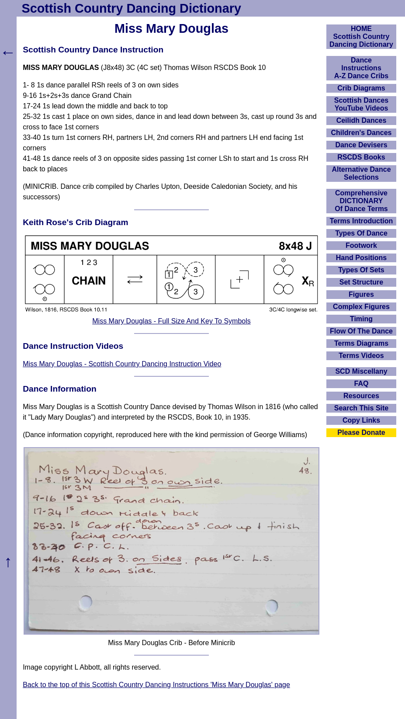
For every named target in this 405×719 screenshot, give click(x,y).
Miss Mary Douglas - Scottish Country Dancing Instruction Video (122, 364)
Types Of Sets (361, 270)
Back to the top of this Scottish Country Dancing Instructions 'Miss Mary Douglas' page (156, 684)
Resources (361, 395)
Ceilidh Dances (361, 120)
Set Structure (361, 282)
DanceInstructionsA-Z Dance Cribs (361, 68)
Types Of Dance (361, 233)
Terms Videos (361, 355)
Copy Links (361, 420)
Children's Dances (361, 132)
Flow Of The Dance (361, 331)
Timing (361, 319)
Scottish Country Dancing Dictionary (131, 8)
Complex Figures (361, 306)
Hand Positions (361, 257)
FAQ (361, 383)
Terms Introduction (361, 221)
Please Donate (361, 432)
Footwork (361, 245)
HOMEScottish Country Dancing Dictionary (361, 36)
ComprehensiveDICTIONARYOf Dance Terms (361, 200)
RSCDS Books (361, 157)
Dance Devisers (361, 145)
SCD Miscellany (361, 371)
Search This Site (361, 408)
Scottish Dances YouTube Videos (361, 104)
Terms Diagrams (361, 343)
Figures (361, 294)
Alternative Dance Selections (361, 173)
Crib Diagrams (361, 88)
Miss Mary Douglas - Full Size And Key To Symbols (171, 321)
